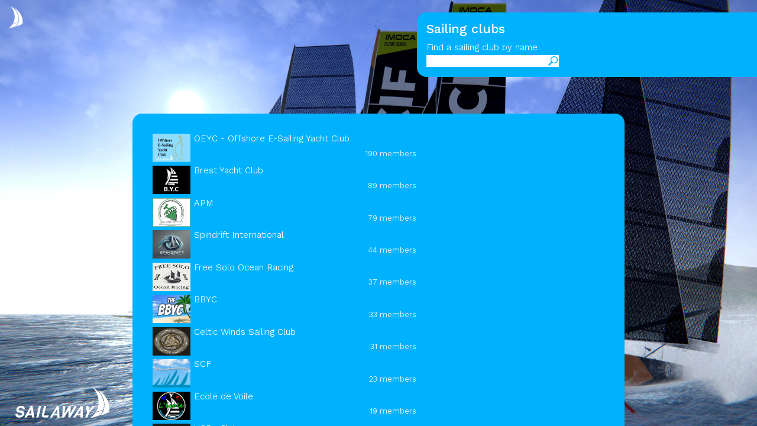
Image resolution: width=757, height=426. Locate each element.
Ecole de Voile (223, 396)
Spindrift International (239, 235)
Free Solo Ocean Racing (243, 267)
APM (203, 203)
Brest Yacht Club (228, 170)
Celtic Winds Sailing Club (245, 332)
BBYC (205, 299)
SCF (202, 364)
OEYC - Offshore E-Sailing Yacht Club (272, 138)
